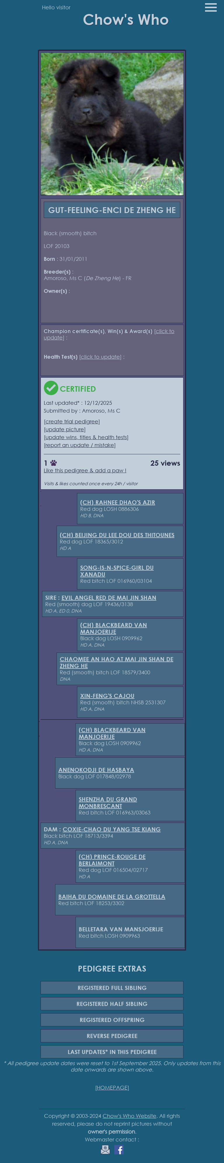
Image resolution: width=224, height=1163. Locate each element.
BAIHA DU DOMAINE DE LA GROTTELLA (111, 896)
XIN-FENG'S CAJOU (107, 695)
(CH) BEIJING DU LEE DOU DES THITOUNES (117, 535)
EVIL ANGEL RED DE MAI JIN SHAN (109, 597)
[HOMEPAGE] (112, 1087)
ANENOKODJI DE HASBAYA (96, 769)
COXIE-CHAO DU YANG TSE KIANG (112, 829)
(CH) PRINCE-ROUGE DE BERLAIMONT (112, 860)
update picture (65, 429)
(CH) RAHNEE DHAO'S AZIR (117, 502)
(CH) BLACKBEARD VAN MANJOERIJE (113, 628)
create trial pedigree (72, 421)
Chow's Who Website (129, 1116)
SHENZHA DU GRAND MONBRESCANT (108, 802)
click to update (100, 356)
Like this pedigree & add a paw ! (85, 470)
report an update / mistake (80, 445)
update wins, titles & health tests (86, 437)
